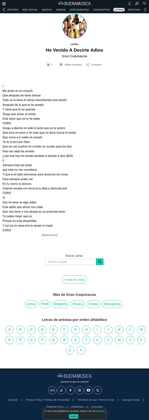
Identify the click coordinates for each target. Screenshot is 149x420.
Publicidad (77, 406)
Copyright (96, 406)
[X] (98, 390)
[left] (4, 10)
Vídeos (61, 9)
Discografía (112, 304)
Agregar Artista (130, 399)
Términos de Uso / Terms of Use (95, 399)
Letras (119, 9)
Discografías (79, 9)
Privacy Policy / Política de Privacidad (47, 399)
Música (47, 9)
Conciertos (101, 9)
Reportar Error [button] (55, 406)
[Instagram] (80, 390)
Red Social (30, 9)
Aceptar (73, 416)
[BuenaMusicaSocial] (52, 390)
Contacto (13, 399)
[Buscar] (99, 261)
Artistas (12, 9)
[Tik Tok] (62, 390)
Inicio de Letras (74, 279)
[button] (94, 65)
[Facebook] (71, 390)
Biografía (60, 304)
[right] (145, 10)
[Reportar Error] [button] (49, 235)
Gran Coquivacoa (74, 56)
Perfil (45, 304)
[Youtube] (89, 390)
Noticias (134, 9)
